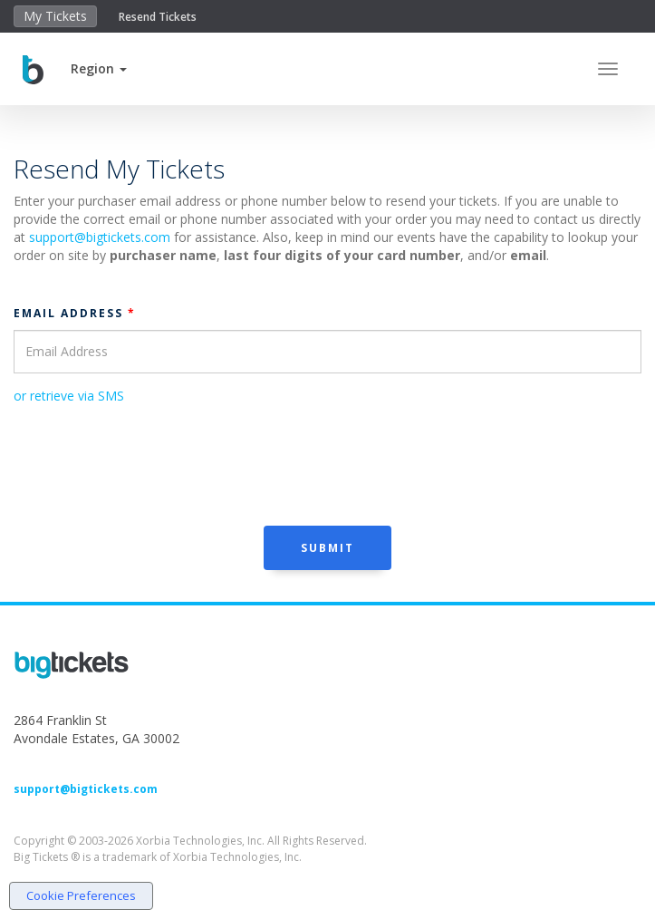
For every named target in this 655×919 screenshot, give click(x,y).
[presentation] (151, 463)
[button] (99, 68)
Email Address (75, 313)
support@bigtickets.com (99, 237)
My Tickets (55, 15)
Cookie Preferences (81, 895)
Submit (327, 548)
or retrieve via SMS (69, 395)
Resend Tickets (158, 16)
